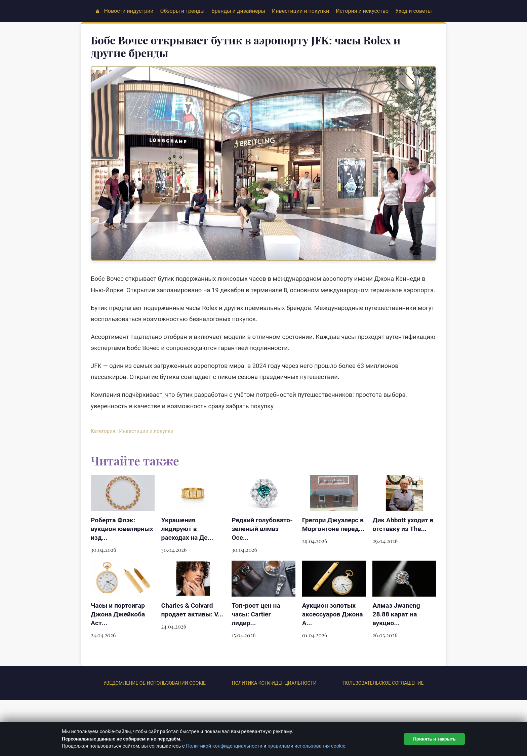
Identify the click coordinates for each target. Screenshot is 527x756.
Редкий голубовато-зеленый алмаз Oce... (262, 528)
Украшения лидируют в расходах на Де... (187, 528)
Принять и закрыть (434, 739)
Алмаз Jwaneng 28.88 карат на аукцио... (396, 614)
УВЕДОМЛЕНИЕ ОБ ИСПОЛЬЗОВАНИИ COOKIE (155, 683)
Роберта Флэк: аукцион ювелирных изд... (122, 528)
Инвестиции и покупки (300, 11)
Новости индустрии (128, 11)
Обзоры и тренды (182, 11)
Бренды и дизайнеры (238, 11)
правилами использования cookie (307, 746)
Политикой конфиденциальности (224, 746)
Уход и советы (413, 11)
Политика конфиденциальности (274, 683)
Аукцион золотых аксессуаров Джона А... (332, 614)
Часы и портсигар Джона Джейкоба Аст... (118, 614)
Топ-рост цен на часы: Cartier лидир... (256, 614)
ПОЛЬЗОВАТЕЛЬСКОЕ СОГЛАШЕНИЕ (382, 683)
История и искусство (362, 11)
